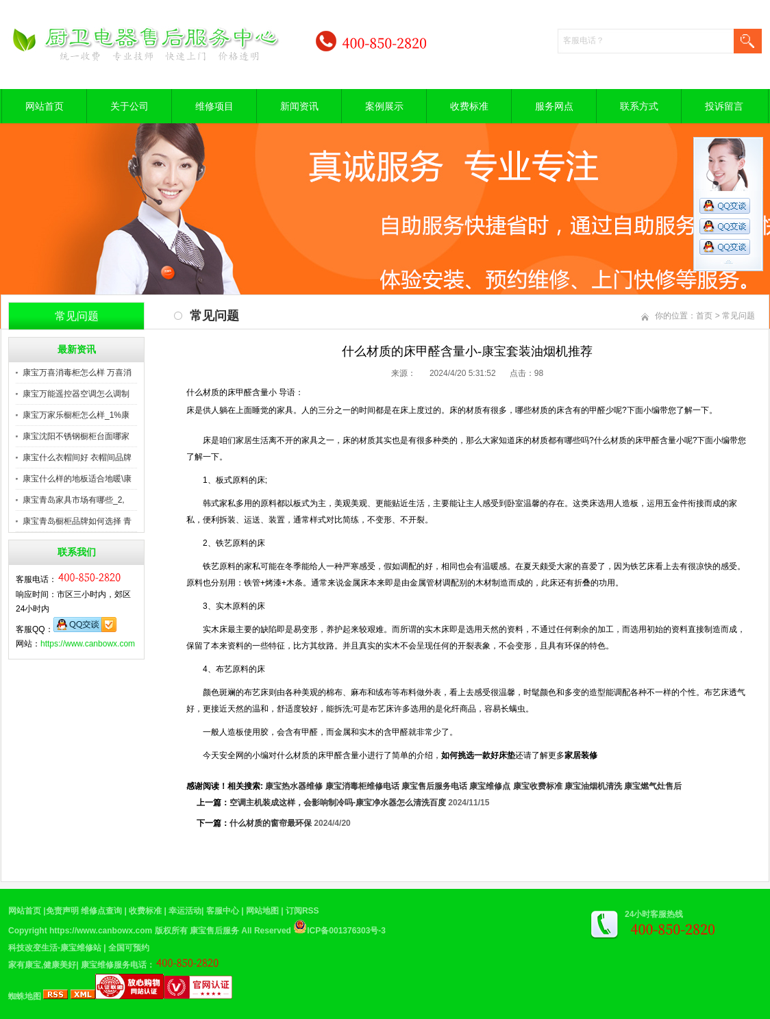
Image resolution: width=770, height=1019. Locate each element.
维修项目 (214, 106)
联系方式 (639, 106)
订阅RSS (302, 911)
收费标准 (469, 106)
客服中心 (222, 911)
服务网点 (554, 106)
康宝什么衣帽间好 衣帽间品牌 (77, 457)
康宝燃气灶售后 (653, 786)
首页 (704, 315)
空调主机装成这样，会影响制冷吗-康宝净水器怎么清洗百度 (337, 802)
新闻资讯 (299, 106)
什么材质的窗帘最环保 (270, 823)
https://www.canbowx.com (87, 644)
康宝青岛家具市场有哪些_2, (74, 500)
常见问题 (738, 315)
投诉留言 (724, 106)
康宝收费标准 (537, 786)
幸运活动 (185, 911)
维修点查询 (101, 911)
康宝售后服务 (214, 930)
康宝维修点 (489, 786)
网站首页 (44, 106)
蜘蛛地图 (24, 996)
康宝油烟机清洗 (593, 786)
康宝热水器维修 (294, 786)
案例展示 (384, 106)
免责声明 (62, 911)
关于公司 (129, 106)
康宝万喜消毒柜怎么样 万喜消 (77, 372)
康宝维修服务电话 (114, 965)
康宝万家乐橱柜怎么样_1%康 (76, 415)
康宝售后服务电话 (434, 786)
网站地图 (262, 911)
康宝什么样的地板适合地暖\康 (77, 478)
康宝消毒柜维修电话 (362, 786)
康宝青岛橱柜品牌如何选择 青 (77, 521)
